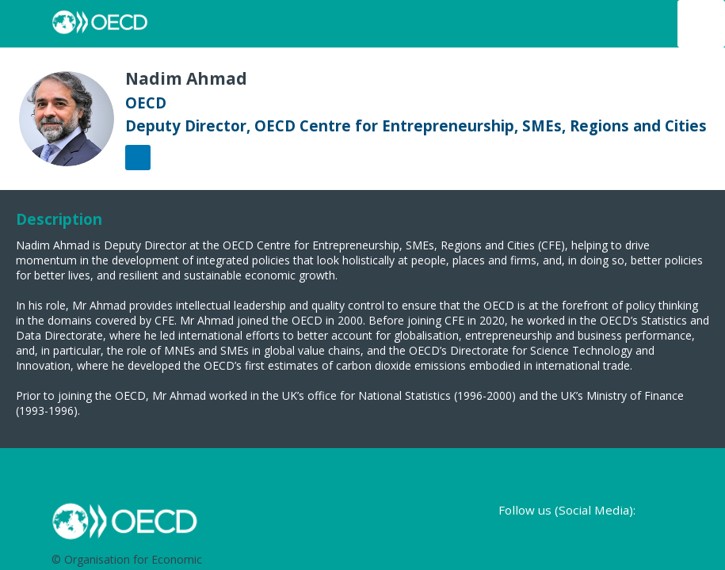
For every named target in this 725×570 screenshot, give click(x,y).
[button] (24, 24)
